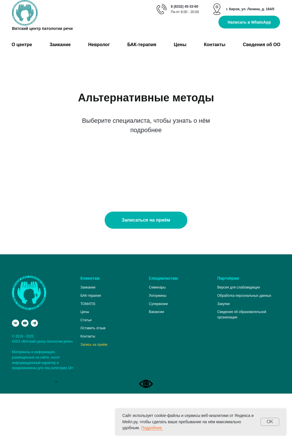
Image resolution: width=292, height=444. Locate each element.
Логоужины (157, 346)
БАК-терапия (141, 44)
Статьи (86, 371)
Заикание (60, 44)
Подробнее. (152, 427)
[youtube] (25, 373)
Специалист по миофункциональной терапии (142, 180)
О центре (22, 44)
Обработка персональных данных (244, 346)
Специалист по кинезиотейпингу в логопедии (47, 180)
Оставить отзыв (93, 378)
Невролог (99, 44)
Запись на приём (93, 395)
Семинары (157, 338)
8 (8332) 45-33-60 (184, 7)
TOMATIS (87, 354)
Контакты (214, 44)
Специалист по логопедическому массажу (228, 180)
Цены (180, 44)
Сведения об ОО (261, 44)
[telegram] (34, 373)
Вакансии (156, 362)
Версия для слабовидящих (238, 338)
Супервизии (158, 354)
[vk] (15, 373)
